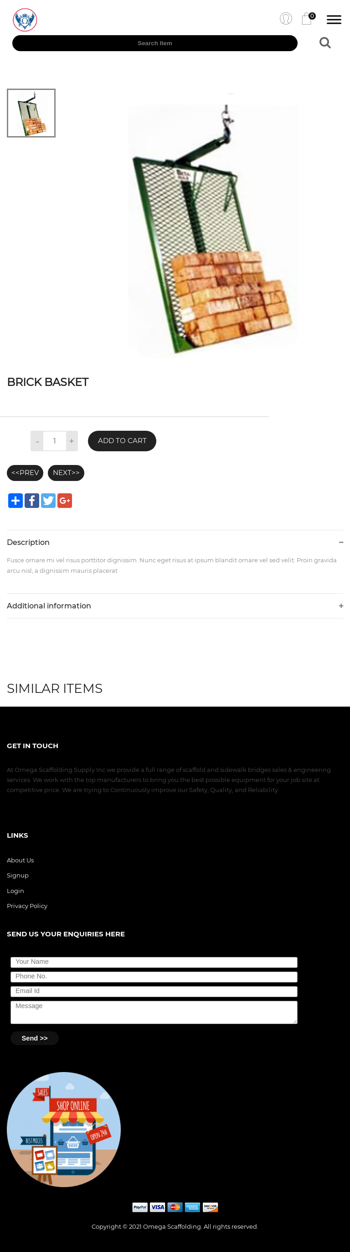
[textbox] (155, 43)
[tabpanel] (207, 224)
